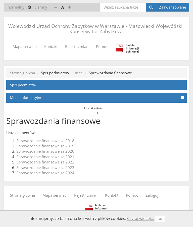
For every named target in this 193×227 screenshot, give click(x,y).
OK (160, 218)
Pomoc (102, 46)
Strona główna (22, 72)
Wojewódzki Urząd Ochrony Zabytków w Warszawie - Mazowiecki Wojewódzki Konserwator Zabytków (95, 29)
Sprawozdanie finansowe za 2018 (45, 140)
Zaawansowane (172, 7)
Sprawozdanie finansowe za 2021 (45, 156)
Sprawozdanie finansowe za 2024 (45, 172)
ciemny (41, 7)
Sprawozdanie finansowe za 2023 (45, 167)
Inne (79, 72)
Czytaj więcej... (140, 218)
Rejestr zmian (76, 46)
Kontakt (51, 46)
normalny (16, 7)
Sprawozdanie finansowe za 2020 (45, 151)
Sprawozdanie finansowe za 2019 (45, 145)
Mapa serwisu (25, 46)
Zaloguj (152, 195)
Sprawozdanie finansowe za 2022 (45, 161)
